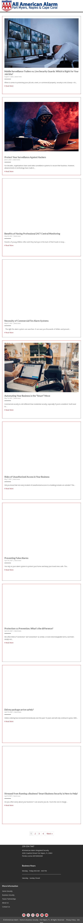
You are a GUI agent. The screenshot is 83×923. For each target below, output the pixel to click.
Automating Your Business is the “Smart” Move (27, 395)
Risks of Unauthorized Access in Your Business (26, 476)
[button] (24, 913)
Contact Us (6, 905)
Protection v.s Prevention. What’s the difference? (28, 627)
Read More (8, 86)
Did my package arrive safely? (19, 708)
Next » (50, 831)
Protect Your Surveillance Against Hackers (25, 157)
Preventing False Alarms (16, 557)
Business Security (8, 893)
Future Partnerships (9, 897)
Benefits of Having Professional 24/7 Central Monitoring (32, 233)
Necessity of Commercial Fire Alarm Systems (26, 320)
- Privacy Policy (70, 918)
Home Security (7, 889)
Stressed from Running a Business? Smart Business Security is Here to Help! (41, 792)
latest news (18, 77)
